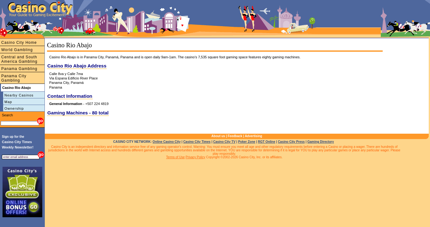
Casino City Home (19, 42)
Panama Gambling (19, 69)
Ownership (14, 108)
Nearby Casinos (18, 95)
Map (8, 102)
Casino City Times (197, 141)
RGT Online (266, 141)
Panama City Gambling (14, 78)
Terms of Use (175, 157)
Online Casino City (167, 141)
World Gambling (17, 50)
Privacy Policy (195, 157)
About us (218, 136)
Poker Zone (246, 141)
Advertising (253, 136)
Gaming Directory (320, 141)
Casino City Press (291, 141)
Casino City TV (224, 141)
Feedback (235, 136)
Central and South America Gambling (19, 59)
